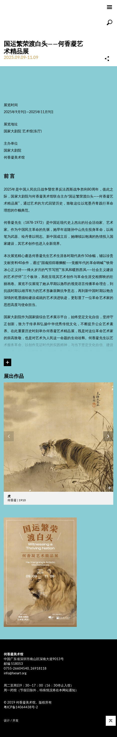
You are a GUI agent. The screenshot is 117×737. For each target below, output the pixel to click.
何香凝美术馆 (23, 7)
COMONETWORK (28, 719)
